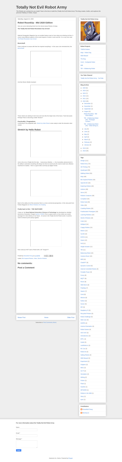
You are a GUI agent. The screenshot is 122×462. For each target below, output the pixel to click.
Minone (83, 297)
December (87, 103)
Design (83, 160)
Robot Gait (84, 202)
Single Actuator (85, 246)
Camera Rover (85, 256)
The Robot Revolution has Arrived (27, 39)
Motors (83, 230)
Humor (83, 304)
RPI (82, 307)
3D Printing (84, 167)
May (85, 134)
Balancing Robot (86, 253)
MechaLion (86, 413)
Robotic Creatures (86, 195)
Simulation (84, 374)
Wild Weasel (84, 55)
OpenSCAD (84, 183)
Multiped (83, 224)
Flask (82, 383)
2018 (84, 151)
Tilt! (82, 250)
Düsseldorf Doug (88, 409)
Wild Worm (84, 285)
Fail (82, 243)
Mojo (82, 176)
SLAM (82, 234)
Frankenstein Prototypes (88, 211)
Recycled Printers (86, 313)
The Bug (83, 59)
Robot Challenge (86, 317)
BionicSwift (21, 48)
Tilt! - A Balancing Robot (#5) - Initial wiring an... (91, 124)
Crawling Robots (86, 208)
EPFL (82, 339)
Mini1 (82, 367)
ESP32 (83, 237)
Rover (82, 281)
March (86, 139)
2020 (84, 101)
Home (46, 317)
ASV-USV (83, 332)
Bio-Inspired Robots (27, 258)
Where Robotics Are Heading (38, 204)
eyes (82, 399)
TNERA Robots (85, 49)
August (86, 111)
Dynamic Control (86, 266)
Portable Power (85, 272)
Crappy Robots (85, 227)
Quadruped (84, 170)
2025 (84, 88)
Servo (82, 192)
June (86, 131)
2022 (84, 96)
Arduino (83, 189)
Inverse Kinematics (86, 326)
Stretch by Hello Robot (43, 123)
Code (82, 221)
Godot (82, 342)
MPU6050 (84, 390)
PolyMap (83, 288)
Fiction (83, 380)
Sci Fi (82, 371)
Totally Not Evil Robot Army (41, 7)
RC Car (83, 348)
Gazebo (83, 387)
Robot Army (84, 163)
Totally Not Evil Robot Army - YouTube (92, 78)
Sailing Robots (85, 355)
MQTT (82, 278)
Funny (82, 275)
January (86, 145)
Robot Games (85, 329)
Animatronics (84, 336)
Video (35, 258)
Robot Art (83, 351)
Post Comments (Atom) (49, 322)
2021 (84, 98)
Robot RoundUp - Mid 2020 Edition (90, 114)
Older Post (70, 317)
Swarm (83, 291)
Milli (82, 65)
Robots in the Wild (86, 393)
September (87, 109)
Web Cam (84, 320)
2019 (84, 148)
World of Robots (42, 258)
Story (82, 396)
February (87, 142)
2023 (84, 93)
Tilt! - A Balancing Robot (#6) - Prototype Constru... (91, 119)
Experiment (84, 361)
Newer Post (22, 317)
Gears (82, 240)
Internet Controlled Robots (88, 269)
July (85, 129)
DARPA (83, 323)
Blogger (70, 458)
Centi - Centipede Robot (88, 62)
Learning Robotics (86, 215)
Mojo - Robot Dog (86, 52)
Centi (82, 294)
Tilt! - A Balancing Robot (88, 68)
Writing (83, 377)
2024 (84, 90)
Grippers (83, 364)
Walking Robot (85, 173)
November (87, 106)
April (85, 137)
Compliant (84, 199)
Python (83, 301)
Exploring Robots (86, 186)
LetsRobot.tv (84, 345)
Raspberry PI (85, 310)
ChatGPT (83, 262)
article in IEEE (40, 214)
